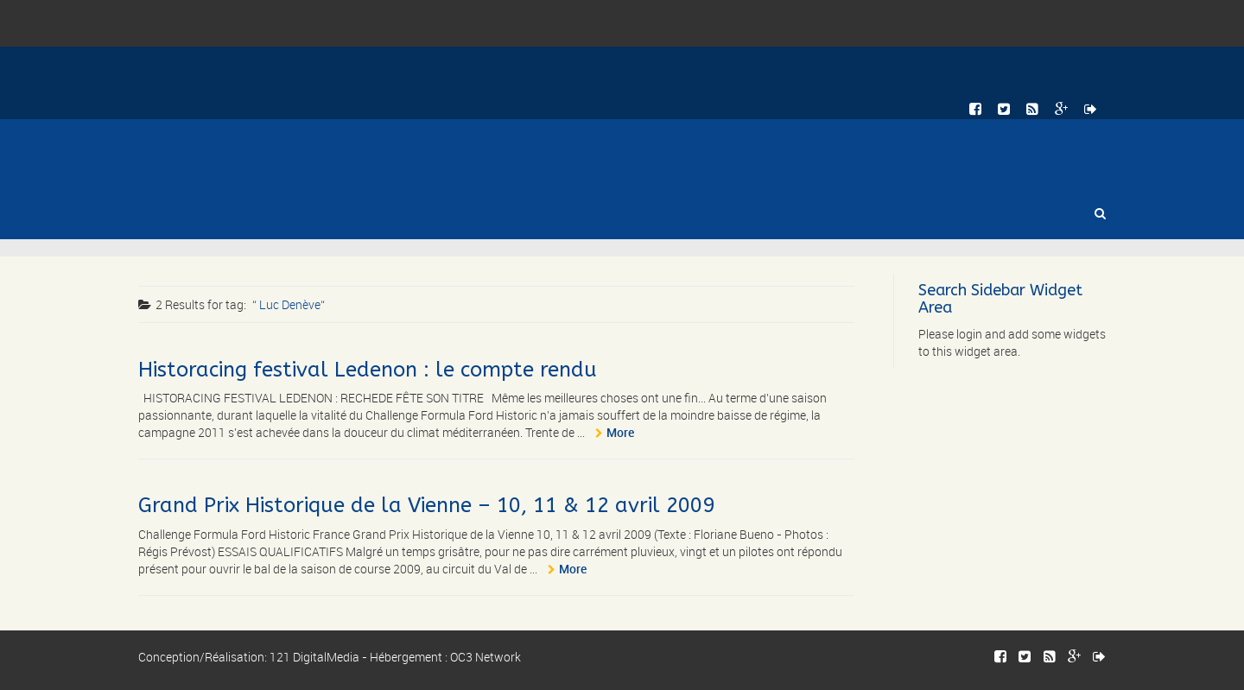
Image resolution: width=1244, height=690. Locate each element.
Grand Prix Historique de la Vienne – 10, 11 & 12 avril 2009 (426, 505)
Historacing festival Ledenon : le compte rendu (367, 370)
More (620, 432)
